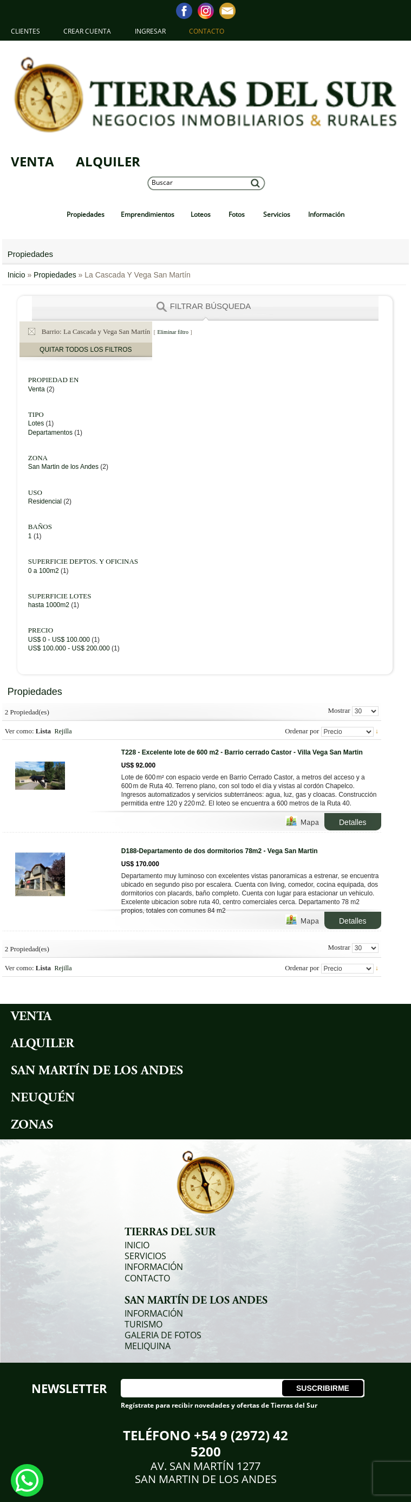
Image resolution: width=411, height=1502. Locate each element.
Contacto (206, 31)
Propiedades (55, 274)
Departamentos (50, 432)
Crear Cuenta (87, 31)
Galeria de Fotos (163, 1335)
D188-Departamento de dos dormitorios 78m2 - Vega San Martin (219, 851)
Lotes (37, 423)
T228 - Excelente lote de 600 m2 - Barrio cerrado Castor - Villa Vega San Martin (242, 752)
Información (154, 1267)
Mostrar (339, 710)
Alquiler (108, 161)
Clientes (25, 31)
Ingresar (150, 31)
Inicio (18, 274)
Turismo (143, 1324)
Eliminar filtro (172, 332)
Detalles (353, 822)
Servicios (145, 1256)
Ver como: (19, 731)
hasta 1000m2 (48, 605)
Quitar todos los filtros (86, 349)
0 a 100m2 (43, 571)
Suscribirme (322, 1388)
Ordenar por (302, 731)
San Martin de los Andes (63, 466)
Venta (32, 161)
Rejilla (63, 731)
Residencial (45, 501)
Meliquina (148, 1346)
